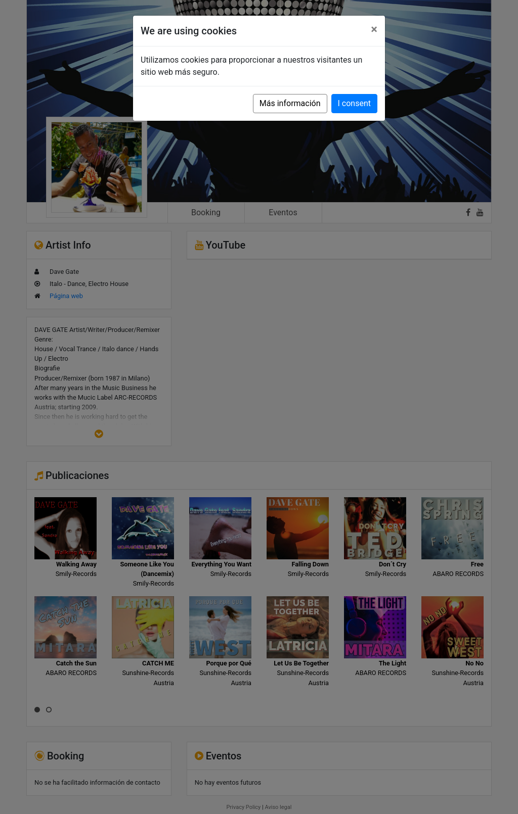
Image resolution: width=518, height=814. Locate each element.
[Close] (374, 29)
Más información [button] (290, 103)
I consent (354, 103)
